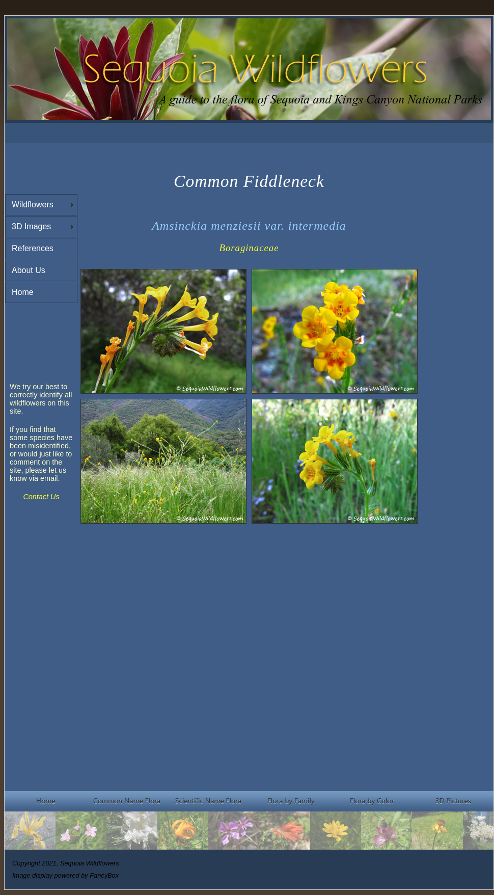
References (32, 248)
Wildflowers (32, 204)
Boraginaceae (249, 247)
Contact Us (41, 497)
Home (23, 292)
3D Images (31, 226)
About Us (28, 270)
